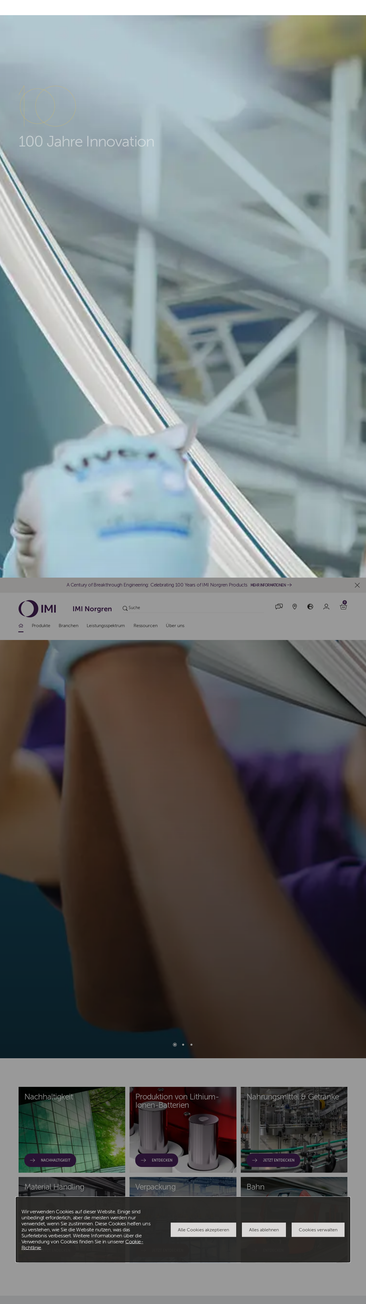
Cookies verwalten (318, 652)
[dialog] (183, 652)
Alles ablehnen (264, 652)
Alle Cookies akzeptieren (203, 652)
